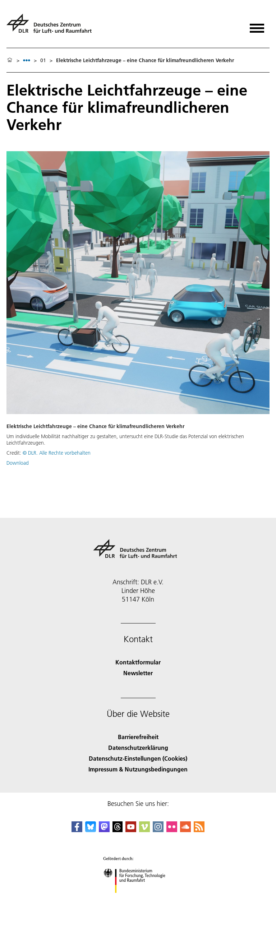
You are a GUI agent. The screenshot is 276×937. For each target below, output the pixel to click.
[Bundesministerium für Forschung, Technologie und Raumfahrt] (138, 899)
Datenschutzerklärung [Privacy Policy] (138, 747)
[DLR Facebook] (77, 830)
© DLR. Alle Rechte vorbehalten (57, 453)
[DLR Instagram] (158, 830)
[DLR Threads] (117, 830)
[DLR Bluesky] (90, 830)
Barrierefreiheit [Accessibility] (138, 737)
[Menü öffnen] (257, 26)
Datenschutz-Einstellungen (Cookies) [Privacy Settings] (138, 758)
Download (17, 463)
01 (43, 60)
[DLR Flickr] (171, 830)
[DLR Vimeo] (144, 830)
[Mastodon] (104, 830)
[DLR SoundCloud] (185, 830)
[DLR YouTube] (130, 830)
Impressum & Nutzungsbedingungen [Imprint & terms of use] (138, 769)
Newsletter (138, 673)
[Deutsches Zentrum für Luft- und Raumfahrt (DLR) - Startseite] (51, 26)
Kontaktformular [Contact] (138, 662)
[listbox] (26, 60)
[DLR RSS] (199, 830)
